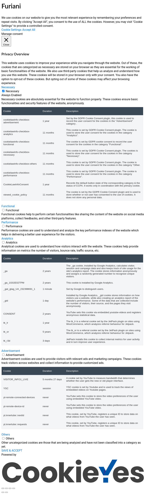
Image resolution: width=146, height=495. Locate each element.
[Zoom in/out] (2, 488)
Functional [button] (8, 206)
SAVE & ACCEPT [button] (11, 450)
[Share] (10, 488)
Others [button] (5, 434)
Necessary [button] (8, 87)
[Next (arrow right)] (6, 492)
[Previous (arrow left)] (2, 492)
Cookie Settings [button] (11, 29)
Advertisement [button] (10, 351)
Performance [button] (9, 222)
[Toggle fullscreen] (6, 488)
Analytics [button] (7, 238)
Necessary (12, 91)
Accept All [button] (28, 29)
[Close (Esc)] (13, 488)
